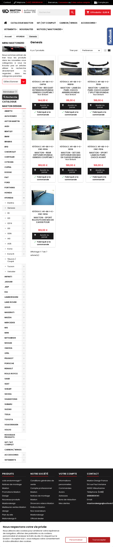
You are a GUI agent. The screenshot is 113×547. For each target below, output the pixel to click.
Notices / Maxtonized (49, 29)
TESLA (7, 414)
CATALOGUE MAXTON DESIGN (11, 104)
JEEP (7, 286)
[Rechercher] (56, 12)
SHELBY (8, 389)
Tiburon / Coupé (11, 260)
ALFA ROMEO (11, 116)
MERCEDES (10, 322)
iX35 (9, 243)
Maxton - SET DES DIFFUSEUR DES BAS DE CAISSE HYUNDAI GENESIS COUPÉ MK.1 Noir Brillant (70, 157)
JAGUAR (9, 281)
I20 (8, 218)
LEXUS (7, 307)
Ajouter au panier (41, 106)
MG (6, 327)
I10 (8, 213)
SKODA (8, 394)
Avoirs (62, 492)
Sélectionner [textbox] (10, 81)
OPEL (7, 353)
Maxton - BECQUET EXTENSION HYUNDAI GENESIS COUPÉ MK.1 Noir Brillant (42, 91)
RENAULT (9, 368)
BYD (6, 146)
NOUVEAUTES (26, 29)
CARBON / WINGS (68, 22)
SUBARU (8, 404)
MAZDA (8, 317)
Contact (7, 2)
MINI (7, 332)
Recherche (10, 97)
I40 (8, 238)
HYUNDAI (9, 197)
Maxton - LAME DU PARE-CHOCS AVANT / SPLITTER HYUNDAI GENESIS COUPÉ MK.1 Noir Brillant (98, 92)
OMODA (8, 348)
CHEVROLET (10, 151)
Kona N (10, 254)
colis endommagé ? (11, 480)
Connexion (63, 2)
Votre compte (68, 473)
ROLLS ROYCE (11, 373)
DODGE (8, 172)
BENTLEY (9, 131)
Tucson (10, 266)
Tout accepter (99, 539)
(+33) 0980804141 (34, 2)
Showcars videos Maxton (42, 503)
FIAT (7, 177)
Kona (9, 248)
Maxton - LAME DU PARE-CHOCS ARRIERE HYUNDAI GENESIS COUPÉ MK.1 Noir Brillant (70, 92)
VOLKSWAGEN (11, 424)
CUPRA (8, 167)
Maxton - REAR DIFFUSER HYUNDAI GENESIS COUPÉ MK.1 (42, 155)
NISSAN (8, 343)
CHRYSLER (10, 157)
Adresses (63, 495)
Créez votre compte (80, 2)
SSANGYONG (11, 399)
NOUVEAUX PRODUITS (10, 436)
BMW (7, 136)
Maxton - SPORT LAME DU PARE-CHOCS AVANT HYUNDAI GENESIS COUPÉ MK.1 (98, 157)
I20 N (9, 223)
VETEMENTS (10, 29)
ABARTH (8, 111)
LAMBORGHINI (11, 297)
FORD (7, 182)
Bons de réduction (67, 499)
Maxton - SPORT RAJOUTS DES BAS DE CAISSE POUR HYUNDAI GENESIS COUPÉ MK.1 (43, 222)
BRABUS (8, 141)
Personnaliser (76, 539)
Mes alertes (64, 503)
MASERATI (9, 312)
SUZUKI (8, 409)
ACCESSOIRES (88, 22)
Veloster (11, 271)
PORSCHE (9, 363)
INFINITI (8, 276)
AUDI (7, 126)
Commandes (65, 488)
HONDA (8, 192)
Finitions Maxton (37, 507)
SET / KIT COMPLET (46, 22)
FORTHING (10, 187)
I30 (8, 228)
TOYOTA (9, 419)
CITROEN (9, 162)
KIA (6, 292)
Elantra (10, 202)
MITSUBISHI (10, 337)
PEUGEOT (9, 358)
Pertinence (91, 50)
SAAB (7, 378)
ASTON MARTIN (12, 121)
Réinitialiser (10, 91)
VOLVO (8, 429)
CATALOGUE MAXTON (22, 22)
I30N (9, 233)
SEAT (7, 383)
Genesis (11, 208)
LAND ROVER (11, 302)
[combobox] (14, 81)
